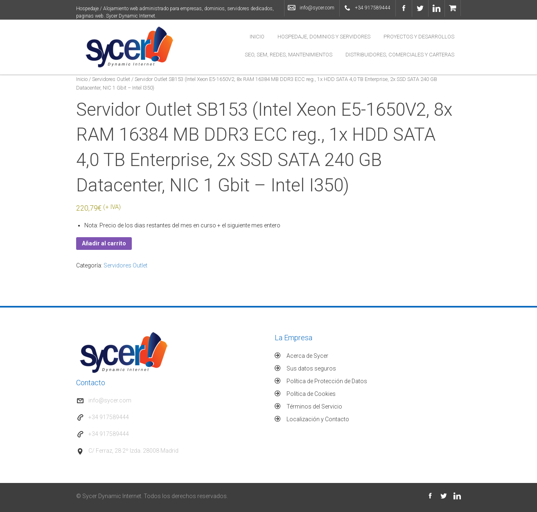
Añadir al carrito (104, 243)
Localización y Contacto (318, 419)
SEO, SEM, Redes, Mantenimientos (288, 55)
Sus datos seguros (311, 368)
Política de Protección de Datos (327, 381)
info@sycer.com (317, 8)
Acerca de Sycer (307, 356)
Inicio (257, 37)
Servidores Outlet (111, 79)
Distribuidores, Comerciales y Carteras (399, 55)
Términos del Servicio (314, 406)
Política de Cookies (311, 394)
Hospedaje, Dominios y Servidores (324, 37)
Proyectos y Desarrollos (419, 37)
